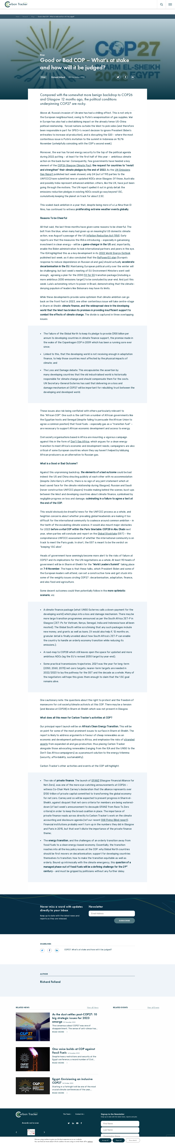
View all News (92, 1005)
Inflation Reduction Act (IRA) (103, 233)
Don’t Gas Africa (79, 439)
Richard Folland (58, 77)
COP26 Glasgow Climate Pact (74, 162)
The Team (66, 1111)
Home (17, 17)
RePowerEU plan (106, 255)
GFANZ (95, 778)
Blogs (33, 17)
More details (134, 1140)
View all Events (153, 1005)
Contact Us (79, 1111)
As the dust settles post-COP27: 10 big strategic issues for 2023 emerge (74, 1015)
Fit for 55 (89, 272)
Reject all (119, 1140)
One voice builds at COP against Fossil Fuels (73, 1048)
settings (88, 1141)
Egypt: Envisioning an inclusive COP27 (72, 1078)
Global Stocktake (107, 531)
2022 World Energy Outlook (114, 250)
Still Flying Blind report (114, 817)
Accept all (104, 1140)
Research (25, 17)
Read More (58, 1029)
